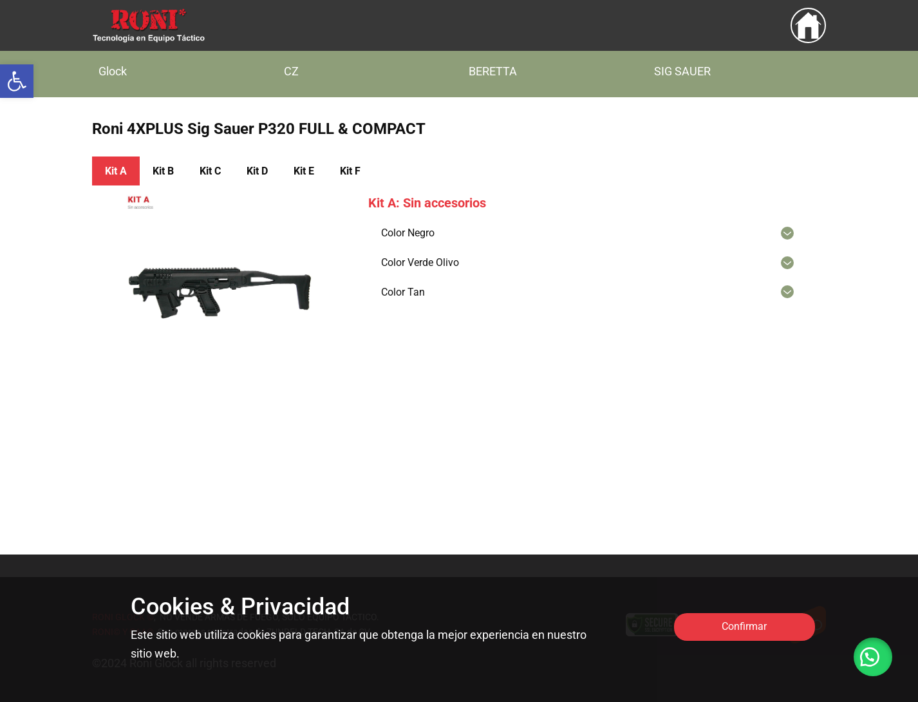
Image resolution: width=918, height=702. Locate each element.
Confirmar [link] (744, 626)
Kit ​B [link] (163, 171)
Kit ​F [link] (350, 171)
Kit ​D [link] (257, 171)
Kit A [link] (116, 171)
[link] (16, 81)
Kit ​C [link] (210, 171)
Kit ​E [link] (304, 171)
